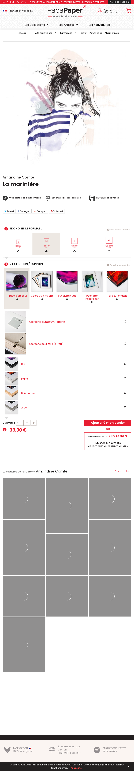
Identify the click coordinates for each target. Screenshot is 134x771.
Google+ (40, 211)
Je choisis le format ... (67, 229)
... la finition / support (67, 265)
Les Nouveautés (99, 25)
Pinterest (57, 211)
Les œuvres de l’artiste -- (35, 472)
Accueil (22, 33)
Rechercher (119, 2)
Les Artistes (67, 25)
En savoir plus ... (123, 471)
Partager (24, 211)
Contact (8, 2)
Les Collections (34, 25)
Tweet (9, 211)
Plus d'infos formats (118, 229)
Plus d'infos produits (118, 265)
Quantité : (9, 422)
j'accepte (76, 767)
